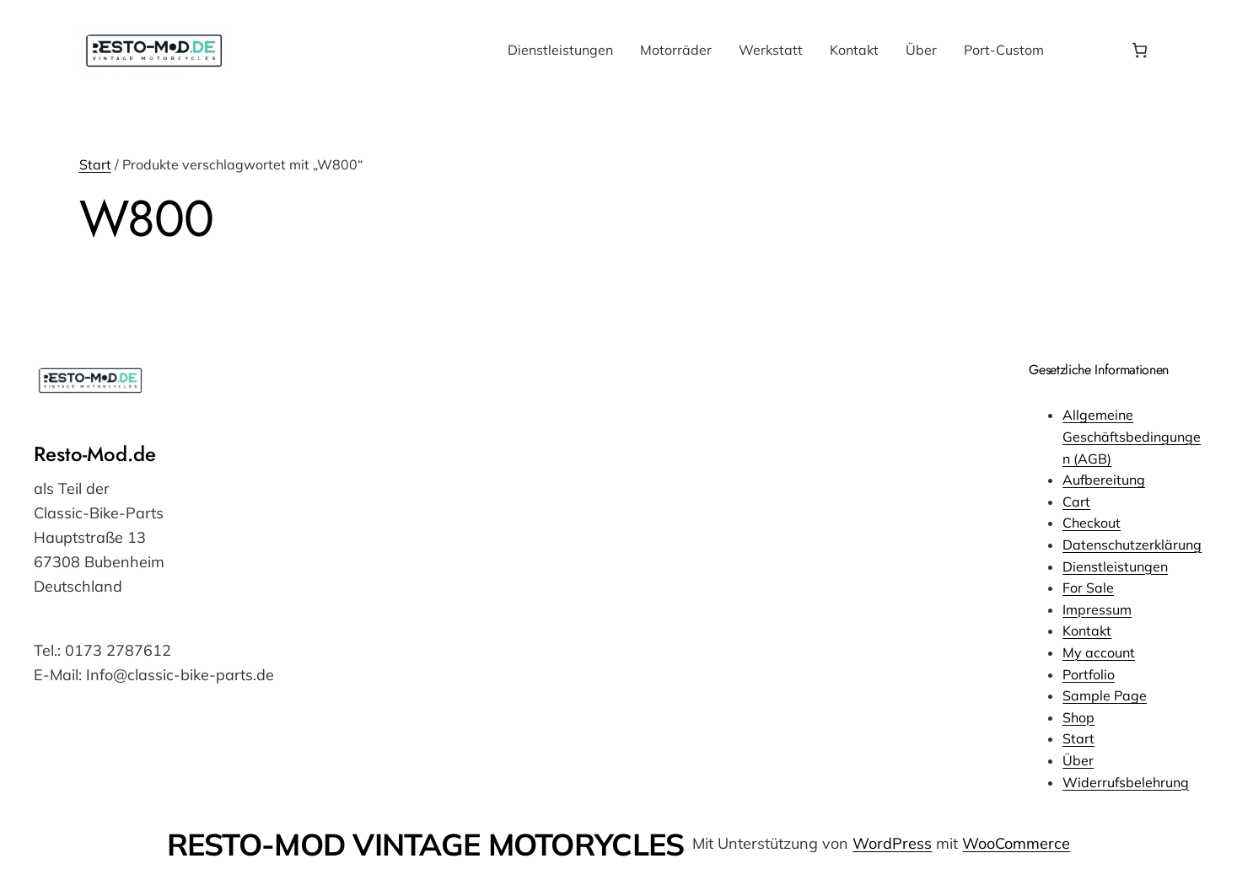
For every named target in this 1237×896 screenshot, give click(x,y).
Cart (1076, 501)
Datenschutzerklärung (1132, 544)
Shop (1078, 717)
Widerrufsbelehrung (1125, 782)
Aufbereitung (1103, 479)
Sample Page (1104, 695)
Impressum (1097, 609)
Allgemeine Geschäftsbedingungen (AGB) (1131, 436)
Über (1078, 760)
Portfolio (1088, 674)
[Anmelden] (1086, 50)
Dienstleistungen (1115, 566)
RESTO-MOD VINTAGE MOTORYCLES (426, 844)
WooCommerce (1016, 843)
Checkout (1091, 522)
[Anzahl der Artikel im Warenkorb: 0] (1140, 50)
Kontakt (1086, 630)
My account (1098, 652)
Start (95, 164)
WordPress (892, 843)
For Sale (1088, 587)
